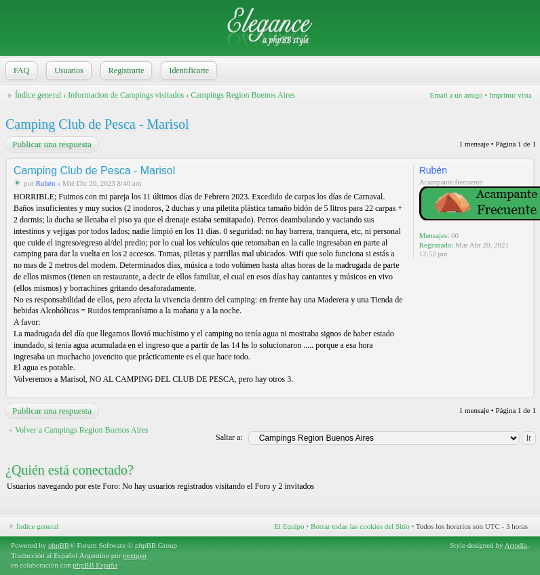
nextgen (135, 555)
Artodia (516, 545)
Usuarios (67, 70)
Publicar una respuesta (51, 144)
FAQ (20, 70)
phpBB (58, 545)
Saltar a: (229, 437)
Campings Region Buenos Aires (243, 95)
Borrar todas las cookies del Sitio (360, 526)
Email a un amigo (455, 95)
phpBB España (95, 565)
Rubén (45, 183)
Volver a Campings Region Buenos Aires (82, 430)
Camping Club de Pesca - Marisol (97, 124)
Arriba (522, 389)
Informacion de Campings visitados (126, 95)
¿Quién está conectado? (69, 469)
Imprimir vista (510, 95)
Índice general (38, 95)
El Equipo (289, 526)
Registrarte (125, 70)
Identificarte (187, 70)
